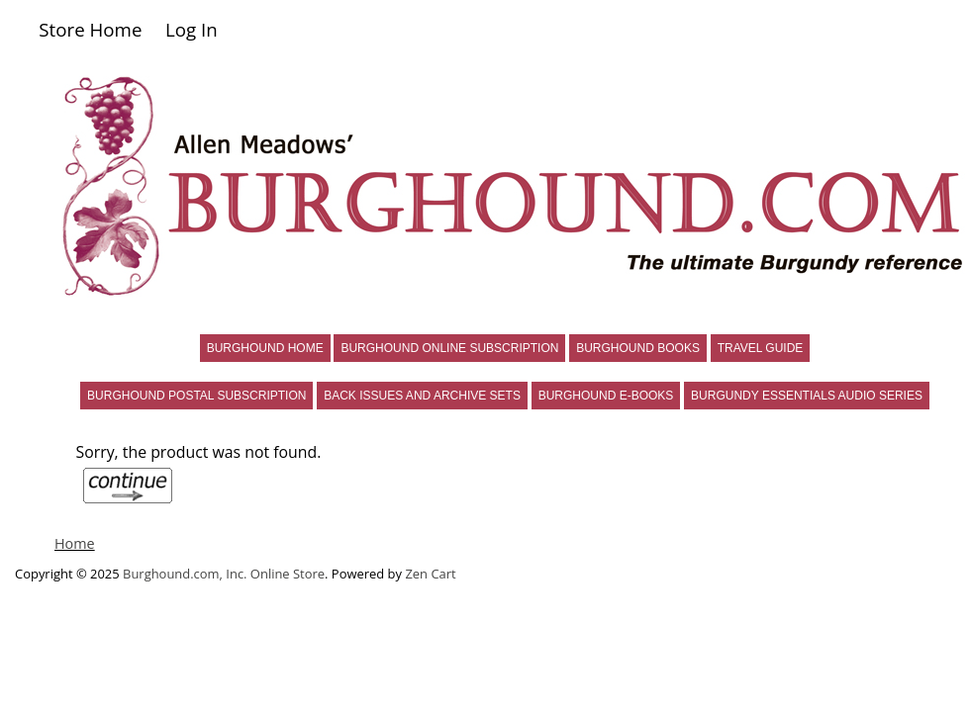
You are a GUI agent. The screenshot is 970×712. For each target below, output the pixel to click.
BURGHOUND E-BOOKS (606, 395)
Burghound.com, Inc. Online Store (224, 573)
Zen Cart (430, 573)
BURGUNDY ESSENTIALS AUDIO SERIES (806, 395)
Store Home (90, 29)
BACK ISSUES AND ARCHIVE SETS (422, 395)
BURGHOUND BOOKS (638, 348)
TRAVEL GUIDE (761, 348)
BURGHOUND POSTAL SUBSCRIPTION (196, 395)
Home (74, 543)
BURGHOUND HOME (265, 348)
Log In (191, 29)
